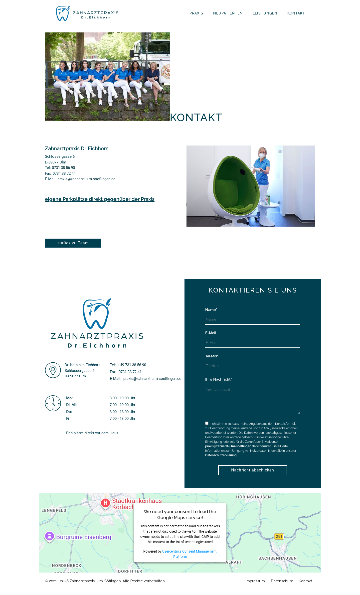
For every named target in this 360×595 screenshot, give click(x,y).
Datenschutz (282, 581)
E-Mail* (211, 333)
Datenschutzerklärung (221, 455)
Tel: (128, 365)
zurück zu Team (73, 243)
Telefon (211, 356)
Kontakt (305, 581)
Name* (211, 309)
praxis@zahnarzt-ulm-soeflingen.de (86, 179)
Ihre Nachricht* (218, 379)
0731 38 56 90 (63, 167)
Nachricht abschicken (252, 470)
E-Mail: (145, 378)
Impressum (255, 581)
